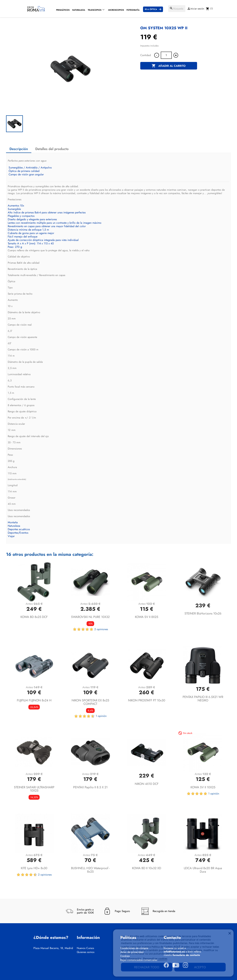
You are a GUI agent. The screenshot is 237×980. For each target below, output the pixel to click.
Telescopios (94, 10)
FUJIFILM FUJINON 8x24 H (34, 700)
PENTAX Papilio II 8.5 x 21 (90, 787)
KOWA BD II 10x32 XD (146, 868)
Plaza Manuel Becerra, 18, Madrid (53, 948)
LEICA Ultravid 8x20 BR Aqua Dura (203, 870)
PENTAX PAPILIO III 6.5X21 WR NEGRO (203, 699)
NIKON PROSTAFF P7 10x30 (146, 700)
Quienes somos (85, 952)
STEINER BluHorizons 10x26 (203, 613)
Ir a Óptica (151, 9)
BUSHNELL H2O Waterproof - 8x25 (90, 870)
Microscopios (116, 10)
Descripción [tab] (18, 148)
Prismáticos (63, 10)
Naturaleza (78, 10)
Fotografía (133, 10)
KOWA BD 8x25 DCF (34, 617)
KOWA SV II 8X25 (146, 617)
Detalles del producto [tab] (52, 148)
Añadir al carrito (169, 66)
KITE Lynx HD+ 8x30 (34, 868)
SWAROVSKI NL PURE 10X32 (90, 617)
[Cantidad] (166, 55)
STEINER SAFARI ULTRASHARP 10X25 (34, 789)
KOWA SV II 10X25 (203, 787)
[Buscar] (176, 8)
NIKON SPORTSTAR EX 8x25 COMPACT (90, 702)
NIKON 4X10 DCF (147, 784)
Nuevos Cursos (85, 948)
